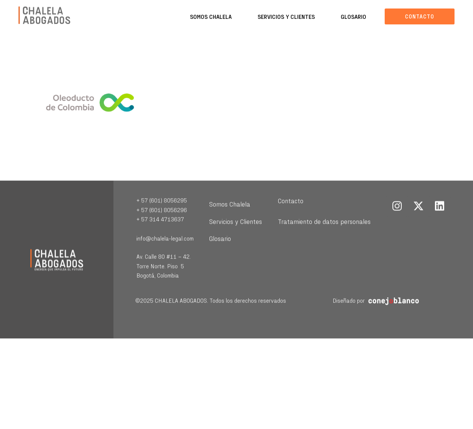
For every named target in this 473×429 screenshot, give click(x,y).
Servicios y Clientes (286, 16)
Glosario (353, 16)
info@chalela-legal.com (165, 246)
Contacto (290, 209)
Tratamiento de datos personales (324, 230)
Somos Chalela (211, 16)
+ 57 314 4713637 (160, 227)
